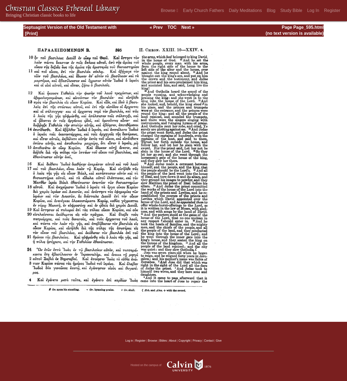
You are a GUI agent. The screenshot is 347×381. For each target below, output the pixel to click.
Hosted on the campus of (174, 365)
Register (332, 10)
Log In (313, 10)
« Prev (156, 27)
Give (218, 340)
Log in (129, 340)
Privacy (197, 340)
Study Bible (291, 10)
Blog (271, 10)
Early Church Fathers (203, 10)
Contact (209, 340)
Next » (187, 27)
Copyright (185, 340)
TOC (172, 27)
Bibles (163, 340)
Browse (169, 10)
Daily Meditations (245, 10)
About (172, 340)
